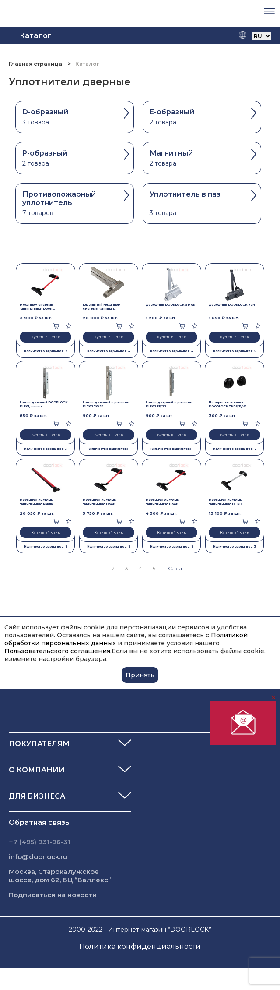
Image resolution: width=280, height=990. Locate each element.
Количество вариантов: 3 (45, 449)
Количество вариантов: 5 (234, 351)
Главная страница (36, 63)
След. (175, 568)
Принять (140, 675)
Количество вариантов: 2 (45, 351)
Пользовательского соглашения (57, 651)
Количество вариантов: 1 (109, 449)
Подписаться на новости (53, 895)
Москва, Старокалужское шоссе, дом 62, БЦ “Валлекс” (60, 875)
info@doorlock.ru (38, 856)
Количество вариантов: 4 (108, 351)
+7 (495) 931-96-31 (39, 842)
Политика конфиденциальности (140, 946)
